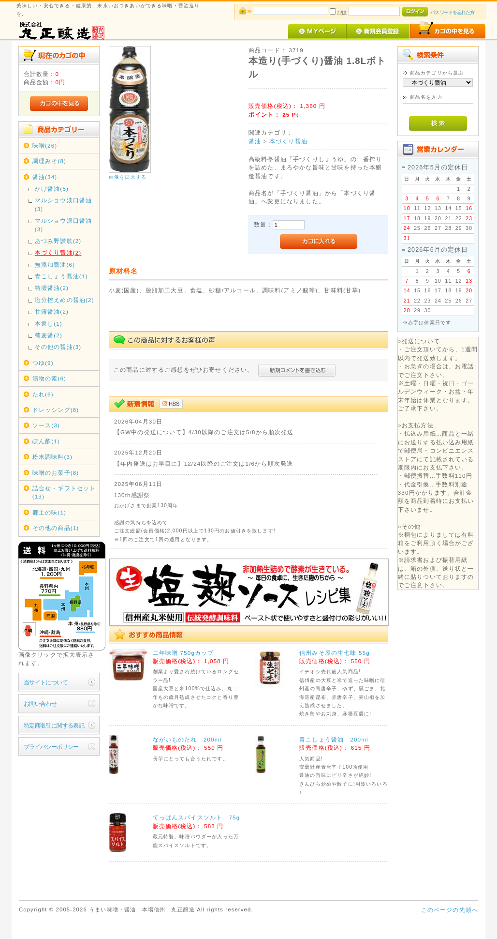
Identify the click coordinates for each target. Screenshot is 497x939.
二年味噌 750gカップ (183, 653)
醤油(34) (45, 177)
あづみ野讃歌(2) (58, 241)
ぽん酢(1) (46, 441)
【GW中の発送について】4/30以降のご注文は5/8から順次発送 (204, 432)
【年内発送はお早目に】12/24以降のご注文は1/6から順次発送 (203, 463)
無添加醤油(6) (55, 264)
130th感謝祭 (132, 495)
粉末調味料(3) (52, 457)
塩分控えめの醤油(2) (64, 300)
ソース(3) (46, 425)
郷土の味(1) (49, 512)
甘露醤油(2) (52, 311)
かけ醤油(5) (52, 188)
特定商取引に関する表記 (54, 725)
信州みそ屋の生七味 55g (334, 653)
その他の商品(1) (55, 528)
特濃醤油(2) (52, 288)
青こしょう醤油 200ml (333, 739)
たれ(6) (43, 394)
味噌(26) (45, 145)
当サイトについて (46, 682)
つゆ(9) (43, 363)
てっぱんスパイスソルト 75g (196, 817)
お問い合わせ (40, 703)
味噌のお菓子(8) (55, 473)
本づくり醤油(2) (58, 252)
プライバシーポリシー (51, 746)
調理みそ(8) (49, 161)
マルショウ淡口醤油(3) (63, 204)
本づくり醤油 (288, 141)
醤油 (254, 141)
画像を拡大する (127, 177)
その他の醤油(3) (58, 347)
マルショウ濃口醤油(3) (63, 224)
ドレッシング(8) (55, 410)
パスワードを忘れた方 (452, 12)
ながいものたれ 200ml (187, 739)
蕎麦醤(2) (48, 335)
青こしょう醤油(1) (61, 276)
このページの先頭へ (449, 910)
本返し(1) (48, 323)
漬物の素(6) (49, 378)
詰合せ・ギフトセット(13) (64, 492)
